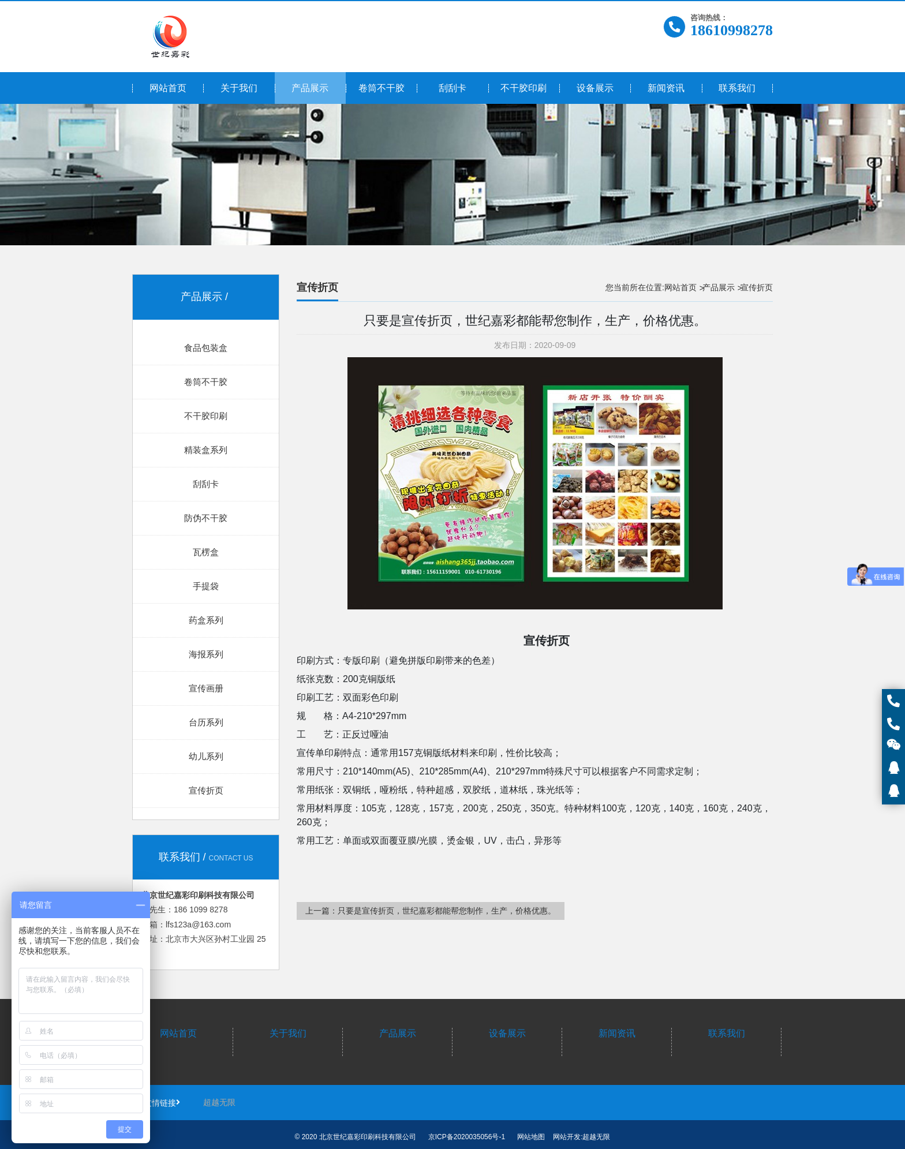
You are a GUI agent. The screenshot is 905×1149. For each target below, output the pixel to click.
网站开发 (567, 1137)
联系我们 (726, 1033)
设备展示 (507, 1033)
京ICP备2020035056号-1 (466, 1137)
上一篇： (430, 910)
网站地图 (531, 1137)
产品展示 (718, 287)
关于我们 (288, 1033)
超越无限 (219, 1102)
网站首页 (680, 287)
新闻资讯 (617, 1033)
